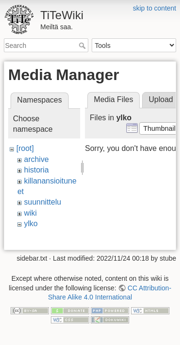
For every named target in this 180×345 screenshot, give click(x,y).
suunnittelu (42, 202)
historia (36, 170)
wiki (30, 213)
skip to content (154, 8)
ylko (30, 223)
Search (83, 45)
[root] (25, 148)
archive (36, 159)
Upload (161, 99)
